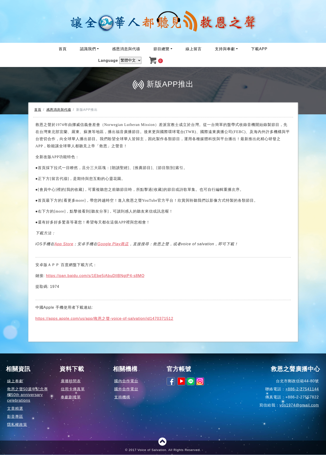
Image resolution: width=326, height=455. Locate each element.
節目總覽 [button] (161, 49)
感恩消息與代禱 (126, 49)
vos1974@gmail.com (299, 405)
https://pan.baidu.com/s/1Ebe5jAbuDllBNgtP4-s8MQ (95, 276)
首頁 (63, 49)
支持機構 (122, 397)
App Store (63, 244)
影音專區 (15, 417)
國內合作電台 (126, 381)
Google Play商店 (113, 244)
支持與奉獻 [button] (225, 49)
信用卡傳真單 (73, 389)
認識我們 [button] (88, 49)
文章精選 (15, 409)
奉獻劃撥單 (71, 397)
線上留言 (194, 49)
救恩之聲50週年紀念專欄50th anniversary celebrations (27, 395)
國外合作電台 (126, 389)
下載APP (259, 49)
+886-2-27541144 (302, 389)
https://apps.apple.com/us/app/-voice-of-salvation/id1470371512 (104, 319)
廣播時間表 (71, 381)
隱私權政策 (17, 425)
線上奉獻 (15, 381)
